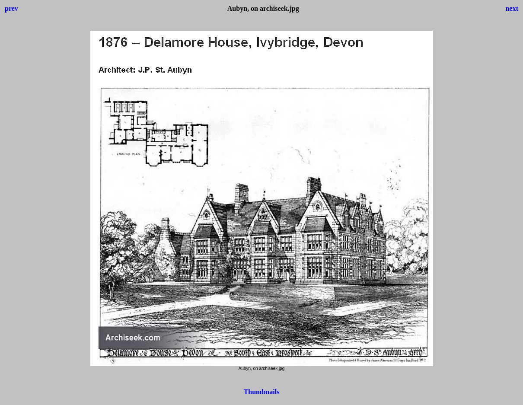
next (512, 8)
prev (11, 8)
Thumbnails (262, 391)
